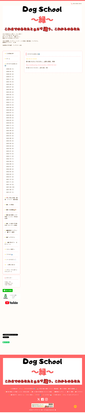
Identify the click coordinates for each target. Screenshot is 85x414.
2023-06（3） (10, 138)
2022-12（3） (10, 153)
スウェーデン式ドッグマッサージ (11, 270)
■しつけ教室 (9, 204)
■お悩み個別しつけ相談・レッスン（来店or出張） (11, 216)
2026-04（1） (10, 69)
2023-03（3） (10, 146)
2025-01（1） (10, 97)
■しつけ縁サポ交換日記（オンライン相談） (11, 224)
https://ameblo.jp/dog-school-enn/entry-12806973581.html (41, 65)
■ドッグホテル (10, 237)
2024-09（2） (10, 107)
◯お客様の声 (9, 53)
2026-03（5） (10, 71)
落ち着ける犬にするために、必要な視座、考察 (40, 61)
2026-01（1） (10, 76)
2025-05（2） (10, 92)
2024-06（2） (10, 115)
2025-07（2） (10, 87)
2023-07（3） (10, 136)
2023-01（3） (10, 151)
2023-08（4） (10, 133)
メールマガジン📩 (10, 259)
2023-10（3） (10, 128)
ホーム (7, 58)
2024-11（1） (10, 102)
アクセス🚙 (9, 254)
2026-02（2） (10, 74)
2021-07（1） (10, 192)
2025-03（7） (10, 94)
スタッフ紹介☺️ (10, 249)
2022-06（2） (10, 169)
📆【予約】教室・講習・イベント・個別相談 (11, 198)
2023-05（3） (10, 141)
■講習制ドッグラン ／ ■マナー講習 (11, 231)
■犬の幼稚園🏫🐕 (11, 210)
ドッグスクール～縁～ (38, 410)
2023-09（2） (10, 130)
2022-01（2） (10, 177)
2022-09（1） (10, 161)
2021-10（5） (10, 184)
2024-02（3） (10, 123)
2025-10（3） (10, 82)
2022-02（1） (10, 174)
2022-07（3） (10, 166)
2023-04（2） (10, 143)
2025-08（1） (10, 84)
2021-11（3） (10, 182)
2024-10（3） (10, 105)
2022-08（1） (10, 164)
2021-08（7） (10, 189)
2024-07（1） (10, 112)
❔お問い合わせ (10, 264)
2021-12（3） (10, 179)
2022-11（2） (10, 156)
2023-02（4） (10, 148)
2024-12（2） (10, 100)
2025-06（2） (10, 89)
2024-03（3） (10, 120)
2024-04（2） (10, 118)
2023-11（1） (10, 125)
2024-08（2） (10, 110)
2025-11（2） (10, 79)
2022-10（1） (10, 159)
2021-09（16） (10, 187)
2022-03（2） (10, 171)
